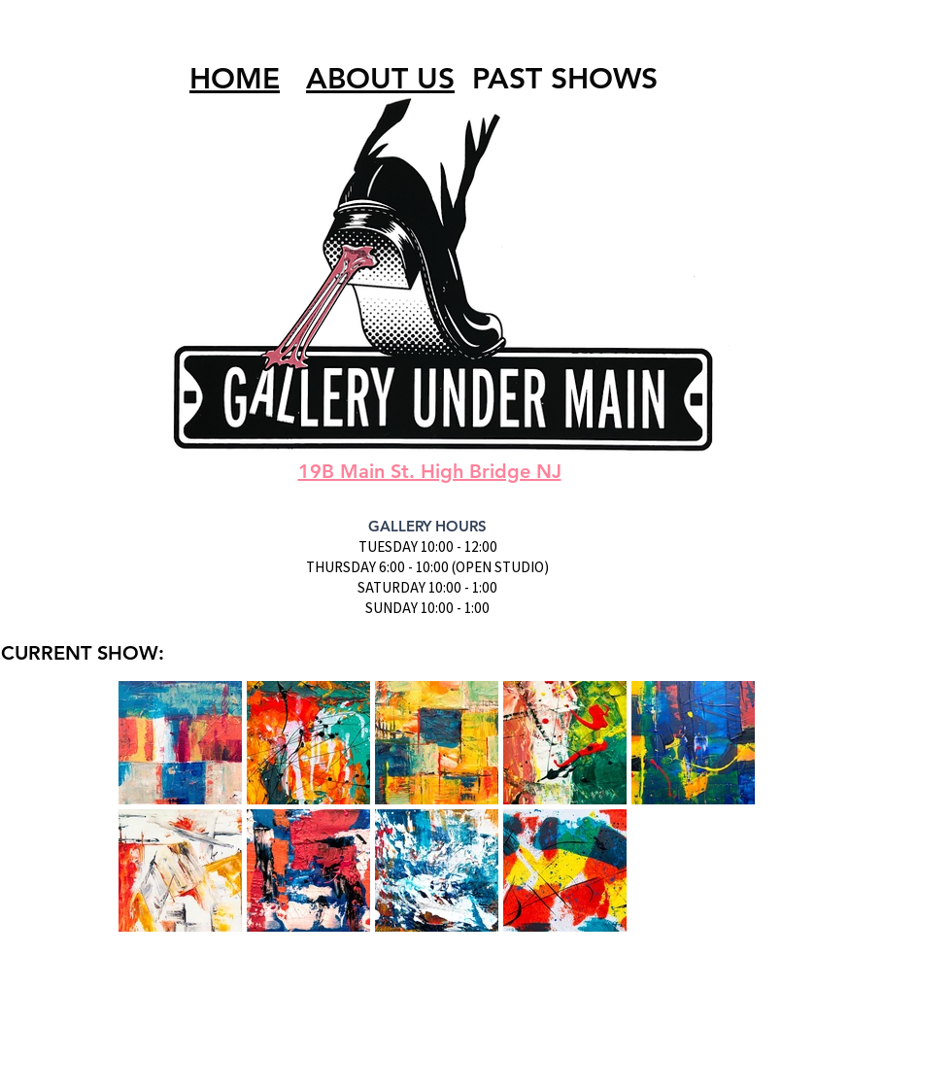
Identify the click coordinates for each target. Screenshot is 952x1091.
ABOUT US (380, 78)
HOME (234, 78)
